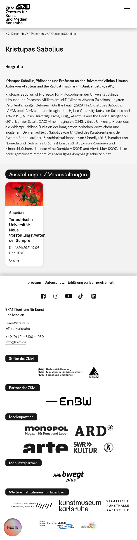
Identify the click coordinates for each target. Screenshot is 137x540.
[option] (26, 224)
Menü (127, 9)
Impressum (32, 282)
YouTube (68, 296)
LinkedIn (93, 296)
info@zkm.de (15, 342)
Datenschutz (54, 282)
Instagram (55, 296)
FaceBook (43, 296)
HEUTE (12, 527)
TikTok (81, 296)
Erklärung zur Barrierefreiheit (90, 282)
